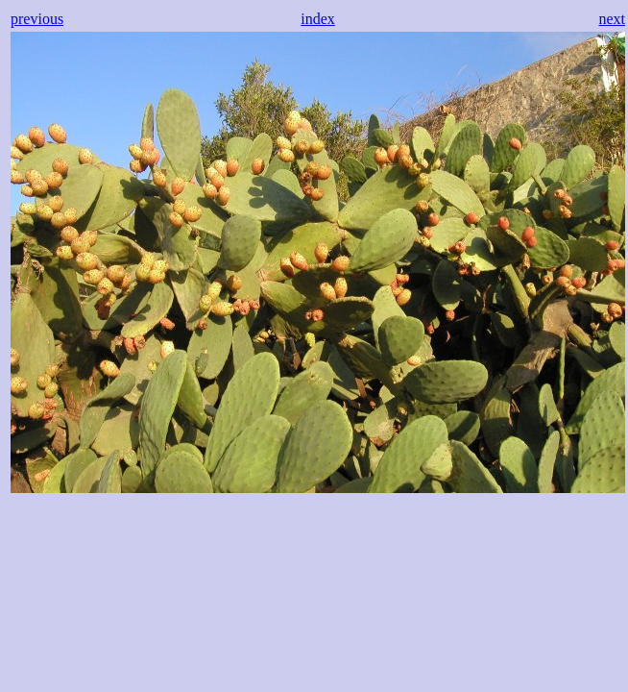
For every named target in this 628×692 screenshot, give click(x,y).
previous (37, 19)
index (318, 19)
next (611, 19)
